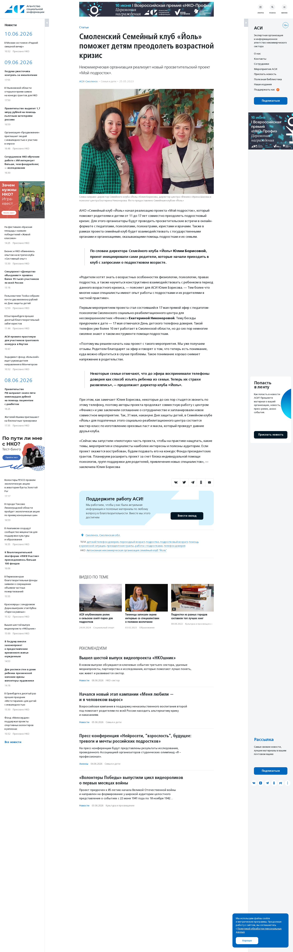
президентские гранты (120, 545)
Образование (147, 627)
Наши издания (263, 84)
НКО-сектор (113, 680)
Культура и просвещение (199, 624)
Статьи (84, 27)
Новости (84, 680)
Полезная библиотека (268, 79)
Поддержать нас (264, 89)
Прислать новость (265, 74)
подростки (152, 541)
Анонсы (83, 763)
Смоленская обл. (109, 535)
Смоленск (92, 535)
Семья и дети (108, 81)
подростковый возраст (173, 541)
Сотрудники (261, 63)
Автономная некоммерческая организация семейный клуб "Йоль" (127, 550)
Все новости (12, 742)
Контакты (260, 58)
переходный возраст (132, 541)
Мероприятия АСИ (265, 68)
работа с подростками (149, 545)
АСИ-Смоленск (88, 81)
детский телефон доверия (102, 541)
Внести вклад (187, 516)
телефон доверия (174, 545)
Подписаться (271, 101)
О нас (257, 53)
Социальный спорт (103, 627)
